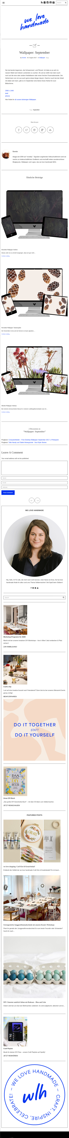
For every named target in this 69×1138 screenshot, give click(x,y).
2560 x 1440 (9, 90)
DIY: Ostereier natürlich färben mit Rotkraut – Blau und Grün (24, 1002)
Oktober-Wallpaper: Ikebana (9, 406)
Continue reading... (5, 256)
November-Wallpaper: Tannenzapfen (11, 328)
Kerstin (24, 57)
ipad (6, 93)
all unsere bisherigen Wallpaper (25, 99)
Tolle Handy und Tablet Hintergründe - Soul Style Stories (27, 442)
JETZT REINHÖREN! (10, 1056)
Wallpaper (42, 57)
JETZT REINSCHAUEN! (11, 805)
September (36, 110)
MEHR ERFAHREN (10, 696)
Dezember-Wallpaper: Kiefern (9, 250)
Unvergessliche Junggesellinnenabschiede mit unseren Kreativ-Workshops (28, 925)
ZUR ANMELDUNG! (10, 647)
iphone (7, 96)
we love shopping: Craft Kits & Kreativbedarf (19, 867)
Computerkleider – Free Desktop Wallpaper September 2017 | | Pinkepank (34, 440)
